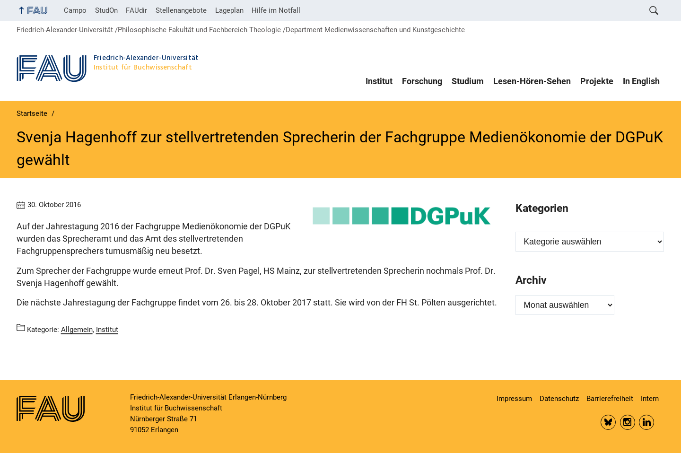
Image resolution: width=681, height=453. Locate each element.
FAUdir (136, 10)
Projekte (596, 81)
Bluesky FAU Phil (608, 422)
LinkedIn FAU (646, 422)
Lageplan (229, 10)
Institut (379, 81)
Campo (75, 10)
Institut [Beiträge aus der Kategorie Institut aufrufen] (107, 329)
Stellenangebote (181, 10)
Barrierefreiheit (609, 398)
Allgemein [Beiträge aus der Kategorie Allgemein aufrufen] (77, 329)
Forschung (422, 81)
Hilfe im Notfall (276, 10)
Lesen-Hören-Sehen (532, 81)
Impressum (514, 398)
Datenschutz (559, 398)
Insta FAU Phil (627, 422)
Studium (468, 81)
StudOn (106, 10)
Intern (650, 398)
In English (641, 81)
